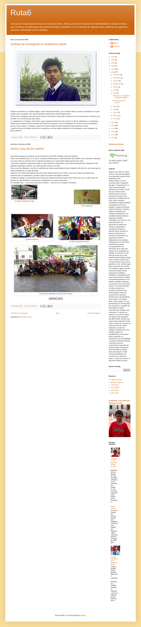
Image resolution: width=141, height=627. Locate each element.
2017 (113, 122)
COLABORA (115, 388)
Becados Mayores (117, 382)
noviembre (117, 78)
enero (115, 118)
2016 (113, 125)
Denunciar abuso (116, 144)
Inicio (57, 313)
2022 (113, 63)
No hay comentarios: (30, 137)
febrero (115, 115)
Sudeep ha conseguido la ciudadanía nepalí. (38, 44)
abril (114, 109)
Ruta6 (20, 12)
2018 (113, 72)
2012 (113, 138)
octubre (116, 81)
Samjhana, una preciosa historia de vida (114, 462)
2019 (113, 69)
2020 (113, 66)
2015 (113, 128)
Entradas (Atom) (26, 317)
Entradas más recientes (19, 313)
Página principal (116, 380)
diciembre (116, 75)
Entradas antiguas (94, 313)
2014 (113, 132)
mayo (115, 106)
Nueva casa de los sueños (27, 148)
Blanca (115, 43)
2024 (113, 60)
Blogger (83, 615)
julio (114, 90)
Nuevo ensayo (113, 507)
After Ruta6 (115, 393)
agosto (115, 87)
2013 (113, 135)
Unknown (116, 46)
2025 (113, 57)
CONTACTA (115, 385)
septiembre (117, 84)
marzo (115, 112)
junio (115, 93)
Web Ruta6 (115, 390)
